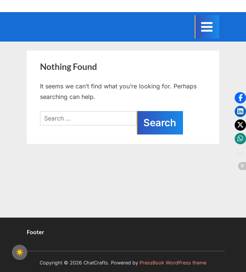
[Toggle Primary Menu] (207, 27)
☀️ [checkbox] (19, 252)
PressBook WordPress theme (173, 263)
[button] (240, 98)
